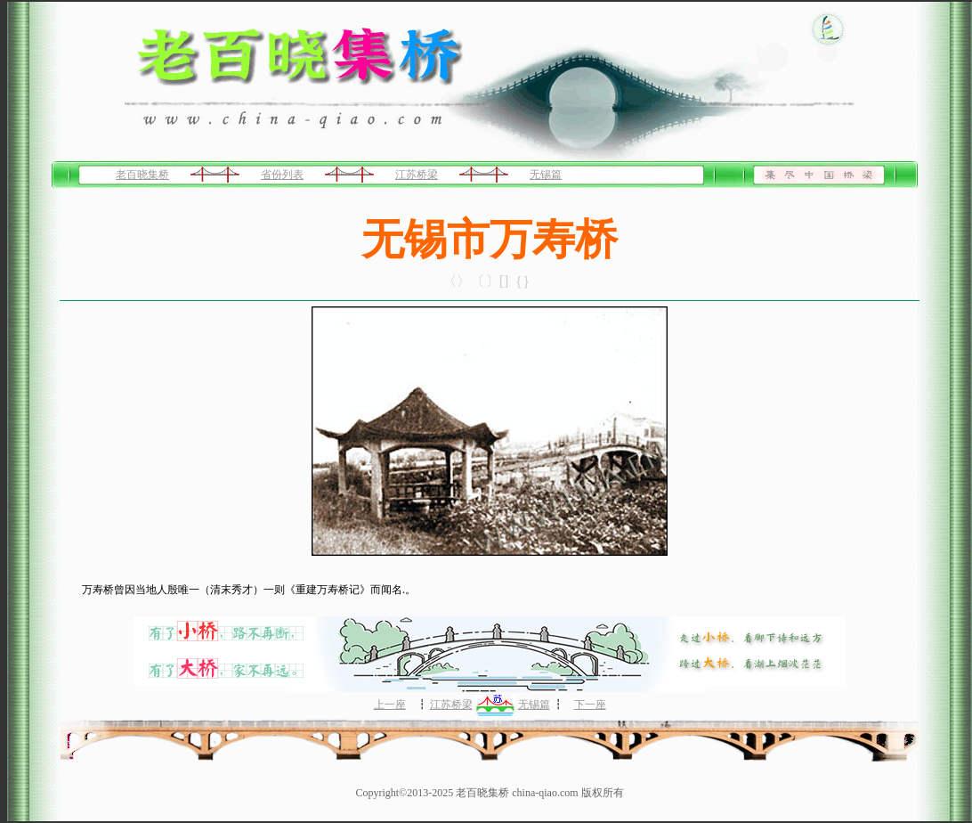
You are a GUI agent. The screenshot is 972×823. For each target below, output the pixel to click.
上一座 (390, 704)
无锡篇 (546, 174)
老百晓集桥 (142, 174)
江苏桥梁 (416, 174)
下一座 (590, 704)
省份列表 (282, 174)
